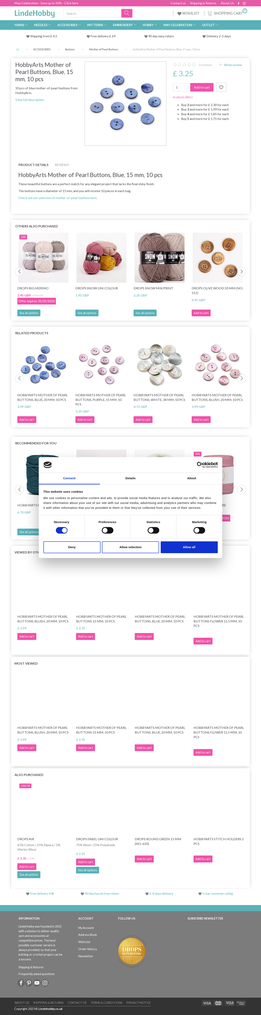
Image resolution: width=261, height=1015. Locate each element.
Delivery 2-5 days (218, 36)
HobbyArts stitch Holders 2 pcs (219, 841)
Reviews (62, 165)
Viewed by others (30, 552)
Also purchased (28, 775)
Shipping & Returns (203, 3)
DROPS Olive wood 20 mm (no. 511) (217, 290)
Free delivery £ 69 (103, 36)
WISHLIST (188, 13)
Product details (34, 165)
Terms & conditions (106, 1002)
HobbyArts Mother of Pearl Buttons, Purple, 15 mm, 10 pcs (100, 399)
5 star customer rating (217, 893)
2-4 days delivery (161, 893)
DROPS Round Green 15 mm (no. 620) (158, 841)
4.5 (54, 36)
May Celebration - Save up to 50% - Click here (46, 3)
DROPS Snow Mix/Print (153, 288)
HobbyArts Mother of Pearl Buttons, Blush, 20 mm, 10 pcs (217, 397)
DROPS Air (25, 839)
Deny (72, 547)
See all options (28, 313)
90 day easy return (161, 36)
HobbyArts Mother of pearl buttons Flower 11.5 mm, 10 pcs (219, 621)
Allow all (189, 547)
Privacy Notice (138, 1002)
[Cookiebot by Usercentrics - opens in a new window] (200, 465)
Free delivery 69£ (42, 893)
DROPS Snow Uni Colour (96, 288)
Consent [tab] (69, 478)
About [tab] (191, 478)
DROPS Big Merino (33, 288)
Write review (232, 65)
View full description (29, 100)
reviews (205, 65)
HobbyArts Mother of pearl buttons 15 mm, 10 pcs (101, 618)
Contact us (178, 3)
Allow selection (130, 547)
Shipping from (40, 36)
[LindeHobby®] (34, 12)
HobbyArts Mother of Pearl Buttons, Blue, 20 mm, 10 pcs (42, 397)
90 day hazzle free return (102, 893)
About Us (227, 3)
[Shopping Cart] (227, 13)
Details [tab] (130, 478)
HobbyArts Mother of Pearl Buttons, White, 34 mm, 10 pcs (159, 397)
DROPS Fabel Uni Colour (97, 839)
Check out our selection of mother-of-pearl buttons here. (57, 198)
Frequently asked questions (37, 974)
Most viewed (26, 663)
